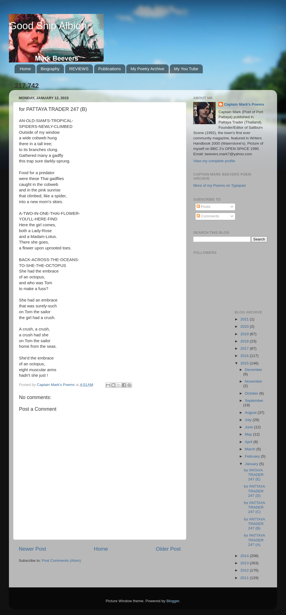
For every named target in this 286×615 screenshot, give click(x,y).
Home (25, 68)
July (249, 420)
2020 (245, 326)
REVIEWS (79, 68)
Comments (208, 216)
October (252, 393)
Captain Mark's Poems (244, 104)
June (249, 427)
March (250, 449)
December (253, 370)
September (254, 400)
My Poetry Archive (147, 68)
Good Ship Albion (48, 25)
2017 (245, 348)
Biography (50, 68)
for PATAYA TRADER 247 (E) (254, 474)
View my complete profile (214, 161)
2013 (245, 563)
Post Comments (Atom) (61, 560)
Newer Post (32, 549)
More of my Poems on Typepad (219, 185)
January (252, 464)
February (253, 456)
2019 (245, 334)
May (249, 434)
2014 (245, 556)
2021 (245, 319)
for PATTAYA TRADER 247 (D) (254, 490)
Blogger (172, 601)
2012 (245, 570)
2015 (245, 363)
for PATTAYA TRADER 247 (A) (254, 539)
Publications (109, 68)
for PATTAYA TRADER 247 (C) (254, 507)
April (249, 442)
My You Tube (186, 68)
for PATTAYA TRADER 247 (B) (254, 523)
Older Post (168, 549)
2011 (245, 578)
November (253, 381)
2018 (245, 341)
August (251, 412)
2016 (245, 356)
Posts (204, 207)
